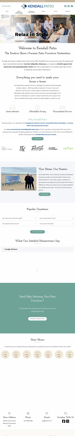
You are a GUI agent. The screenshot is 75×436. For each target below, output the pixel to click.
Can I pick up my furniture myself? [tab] (12, 218)
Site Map (54, 432)
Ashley (52, 410)
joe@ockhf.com (47, 389)
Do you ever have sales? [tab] (47, 223)
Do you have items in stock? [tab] (48, 218)
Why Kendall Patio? (37, 120)
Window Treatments (31, 12)
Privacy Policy (47, 432)
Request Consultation (44, 286)
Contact (67, 11)
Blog (55, 11)
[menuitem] (7, 12)
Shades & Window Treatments (58, 420)
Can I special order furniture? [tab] (10, 223)
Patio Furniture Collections (19, 12)
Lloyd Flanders (54, 413)
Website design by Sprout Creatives (37, 433)
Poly (7, 11)
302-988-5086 (28, 389)
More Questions (37, 231)
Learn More (37, 138)
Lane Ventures (54, 411)
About (43, 11)
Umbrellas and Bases (55, 414)
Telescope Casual (54, 406)
